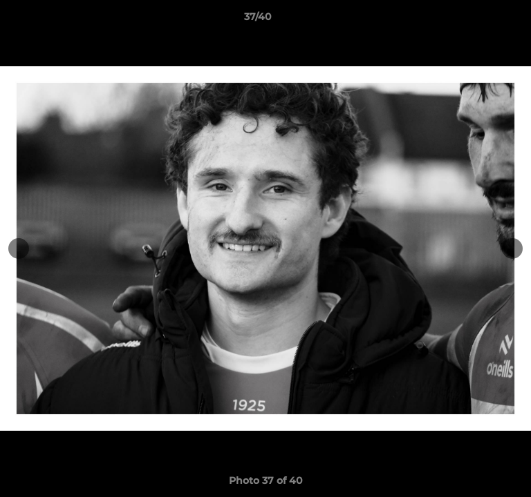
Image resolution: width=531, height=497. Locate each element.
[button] (481, 20)
